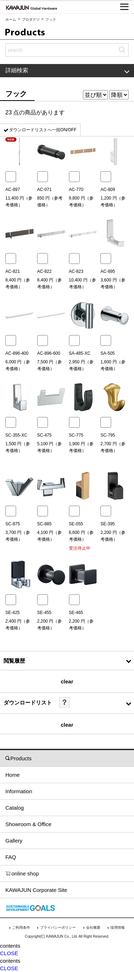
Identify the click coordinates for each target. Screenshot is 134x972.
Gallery (14, 841)
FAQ (10, 857)
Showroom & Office (28, 824)
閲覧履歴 (14, 661)
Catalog (14, 808)
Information (18, 791)
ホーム (10, 19)
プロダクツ (31, 19)
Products (18, 758)
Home (12, 775)
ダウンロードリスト (28, 702)
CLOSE (9, 953)
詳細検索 (67, 70)
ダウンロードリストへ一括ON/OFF (42, 129)
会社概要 (93, 927)
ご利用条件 (21, 927)
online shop (22, 873)
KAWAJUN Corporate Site (36, 890)
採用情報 (117, 927)
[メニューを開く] (124, 7)
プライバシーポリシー (58, 927)
